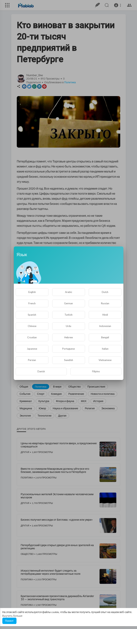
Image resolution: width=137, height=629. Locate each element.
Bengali (105, 337)
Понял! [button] (9, 620)
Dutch (105, 292)
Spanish (32, 314)
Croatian (32, 337)
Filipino (96, 371)
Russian (105, 303)
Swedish (68, 360)
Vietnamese (105, 360)
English (32, 292)
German (68, 303)
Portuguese (68, 348)
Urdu (68, 326)
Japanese (32, 348)
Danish (41, 371)
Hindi (105, 314)
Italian (105, 348)
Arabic (68, 292)
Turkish (68, 314)
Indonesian (105, 326)
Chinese (32, 326)
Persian (32, 360)
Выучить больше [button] (12, 615)
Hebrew (68, 337)
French (32, 303)
